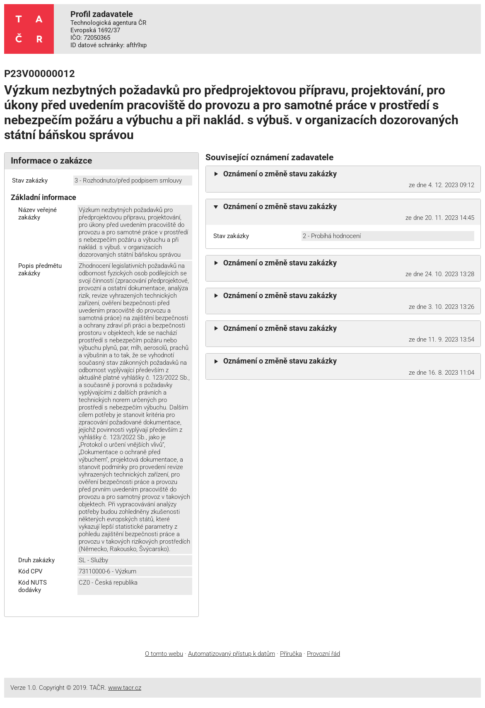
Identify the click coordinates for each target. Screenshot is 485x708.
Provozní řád (323, 653)
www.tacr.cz (124, 687)
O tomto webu (164, 653)
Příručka (291, 653)
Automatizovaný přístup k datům (231, 653)
